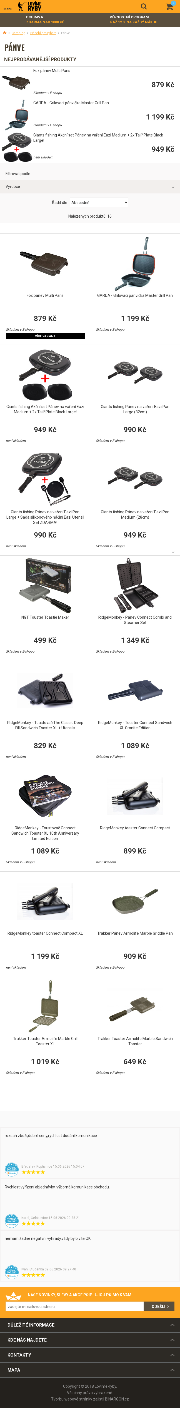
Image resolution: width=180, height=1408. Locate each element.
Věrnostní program (134, 20)
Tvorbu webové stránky (71, 1399)
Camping (18, 33)
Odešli (158, 1306)
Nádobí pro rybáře (43, 33)
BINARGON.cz (117, 1399)
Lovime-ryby (29, 6)
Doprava (45, 20)
